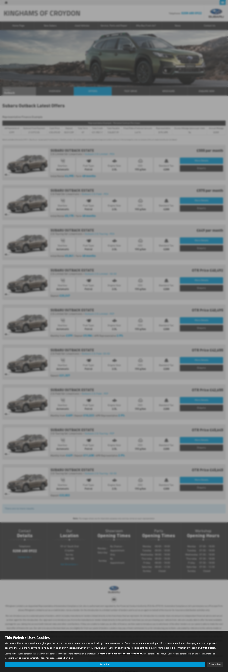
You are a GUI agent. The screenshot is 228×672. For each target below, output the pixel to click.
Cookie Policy (207, 647)
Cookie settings (215, 664)
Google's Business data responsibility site (120, 653)
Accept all (105, 664)
